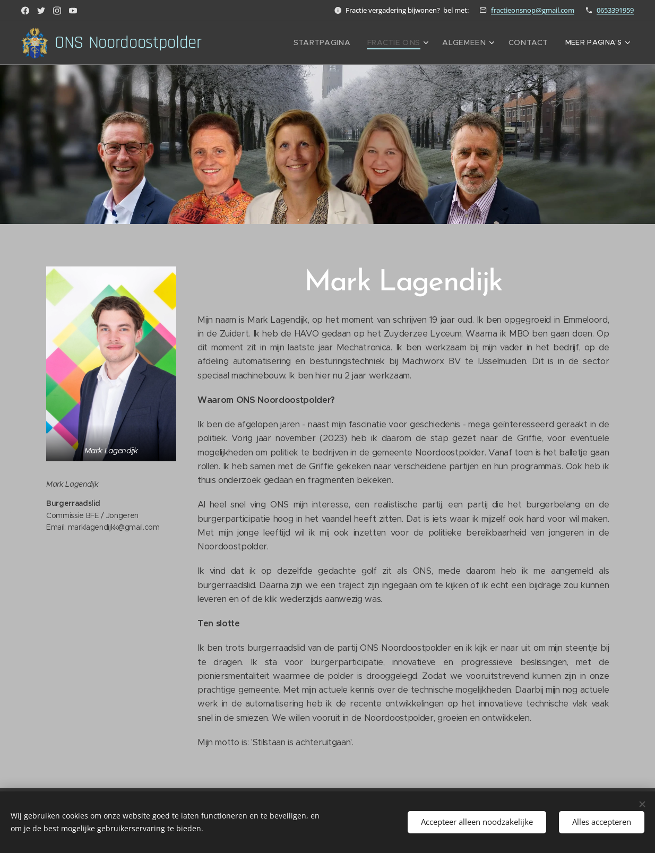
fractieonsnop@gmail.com (532, 10)
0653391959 (615, 10)
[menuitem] (340, 43)
